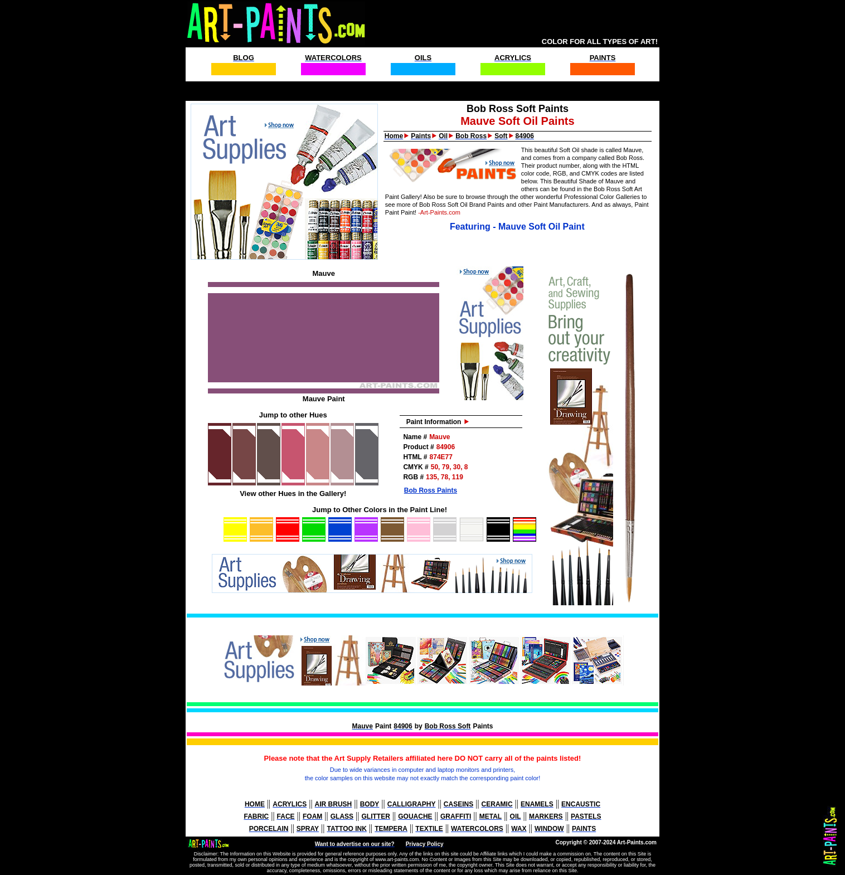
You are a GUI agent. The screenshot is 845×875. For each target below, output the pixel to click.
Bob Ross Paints (430, 490)
